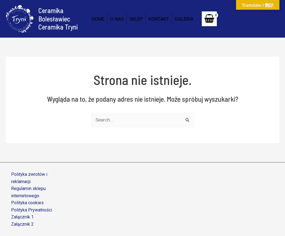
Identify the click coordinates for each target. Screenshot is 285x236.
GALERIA (184, 19)
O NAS (117, 19)
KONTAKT (159, 19)
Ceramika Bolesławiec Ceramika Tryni (58, 18)
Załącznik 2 (22, 224)
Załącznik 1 (22, 217)
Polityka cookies (27, 202)
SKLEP (136, 19)
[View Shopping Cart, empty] (209, 18)
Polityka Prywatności (31, 210)
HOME (98, 19)
